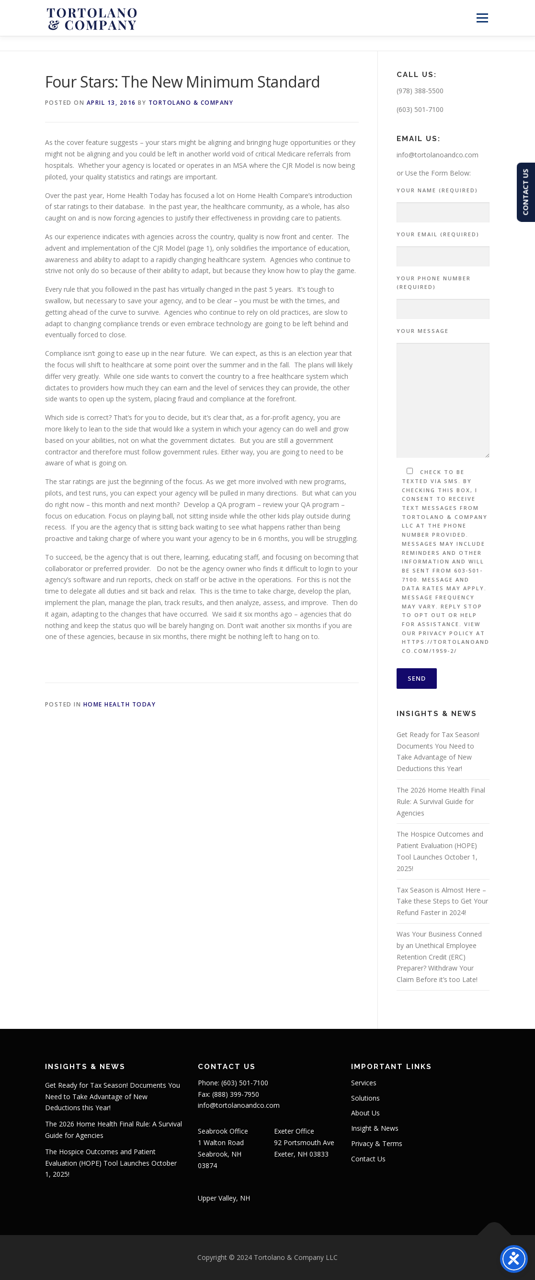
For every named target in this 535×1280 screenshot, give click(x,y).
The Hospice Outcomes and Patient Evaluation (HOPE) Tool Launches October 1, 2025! (111, 1163)
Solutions (365, 1098)
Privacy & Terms (376, 1143)
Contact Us (368, 1158)
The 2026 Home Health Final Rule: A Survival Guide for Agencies (441, 801)
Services (363, 1082)
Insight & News (374, 1128)
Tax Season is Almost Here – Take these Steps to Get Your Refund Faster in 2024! (442, 901)
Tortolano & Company (191, 103)
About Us (365, 1112)
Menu (482, 17)
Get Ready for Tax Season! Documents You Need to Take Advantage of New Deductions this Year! (112, 1097)
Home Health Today (119, 704)
